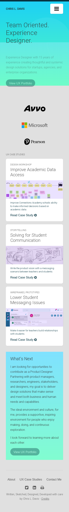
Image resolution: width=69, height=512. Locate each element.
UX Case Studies (31, 479)
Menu (56, 9)
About (11, 479)
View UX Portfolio (20, 83)
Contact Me (53, 479)
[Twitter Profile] (26, 488)
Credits (45, 498)
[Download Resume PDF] (42, 488)
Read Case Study (23, 215)
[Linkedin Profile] (34, 488)
